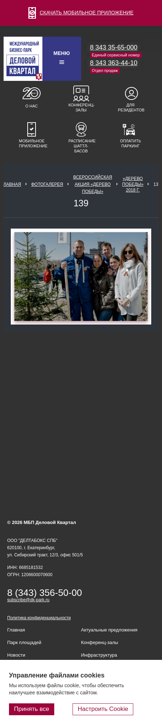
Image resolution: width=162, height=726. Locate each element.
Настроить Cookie (103, 709)
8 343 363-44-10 (114, 62)
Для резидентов (130, 107)
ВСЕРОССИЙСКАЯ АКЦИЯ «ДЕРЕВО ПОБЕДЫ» (92, 184)
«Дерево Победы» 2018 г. (132, 184)
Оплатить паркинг (130, 143)
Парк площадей (24, 642)
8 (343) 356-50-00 (44, 592)
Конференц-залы (81, 107)
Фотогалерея (47, 184)
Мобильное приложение (31, 143)
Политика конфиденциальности (39, 617)
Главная (11, 184)
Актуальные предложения (109, 630)
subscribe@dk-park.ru (28, 599)
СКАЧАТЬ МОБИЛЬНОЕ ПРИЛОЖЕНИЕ (80, 12)
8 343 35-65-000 (114, 47)
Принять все (31, 709)
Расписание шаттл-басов (81, 146)
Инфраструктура (99, 655)
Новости (16, 655)
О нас (31, 106)
